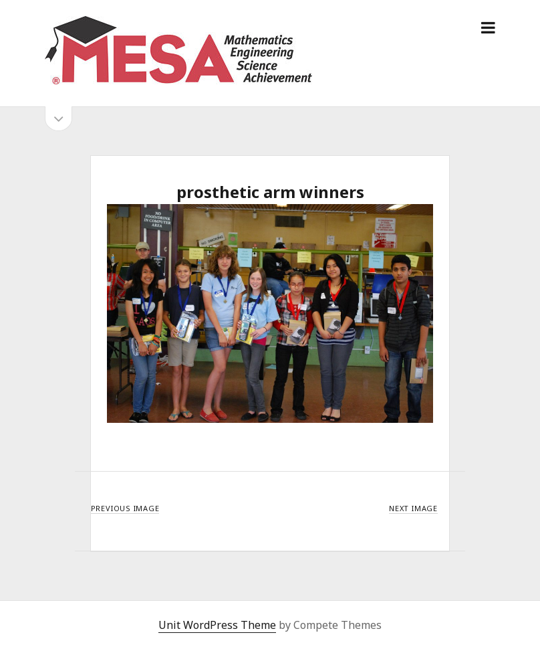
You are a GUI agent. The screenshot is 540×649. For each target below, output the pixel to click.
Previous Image (125, 508)
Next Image (413, 508)
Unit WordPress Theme (217, 625)
